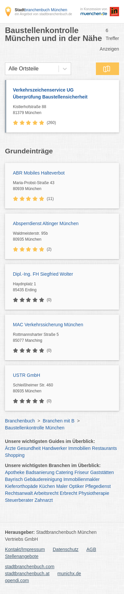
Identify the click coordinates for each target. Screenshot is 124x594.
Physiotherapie (94, 493)
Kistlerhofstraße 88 (64, 110)
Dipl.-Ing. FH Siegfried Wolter (43, 274)
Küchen (47, 486)
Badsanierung (40, 472)
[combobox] (8, 69)
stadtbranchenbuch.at (27, 573)
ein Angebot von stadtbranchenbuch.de (43, 14)
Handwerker (54, 448)
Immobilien (79, 448)
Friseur (81, 472)
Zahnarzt (44, 500)
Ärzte (10, 448)
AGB (91, 549)
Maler (62, 486)
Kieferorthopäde (21, 486)
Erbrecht (68, 493)
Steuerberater (19, 500)
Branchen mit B (58, 420)
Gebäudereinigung (43, 479)
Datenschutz (66, 549)
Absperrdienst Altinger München (45, 223)
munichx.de (69, 573)
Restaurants (104, 448)
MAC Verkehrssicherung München (48, 324)
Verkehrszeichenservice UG (62, 93)
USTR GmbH (26, 375)
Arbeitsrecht (46, 493)
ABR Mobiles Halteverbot (38, 173)
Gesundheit (29, 448)
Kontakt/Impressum (25, 549)
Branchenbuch (20, 420)
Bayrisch (14, 479)
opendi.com (17, 580)
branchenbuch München (41, 10)
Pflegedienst (98, 486)
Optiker (76, 486)
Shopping (14, 455)
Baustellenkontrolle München (34, 427)
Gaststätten (102, 472)
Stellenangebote (21, 556)
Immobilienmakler (81, 479)
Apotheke (14, 472)
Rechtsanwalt (19, 493)
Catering (64, 472)
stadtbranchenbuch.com (29, 566)
